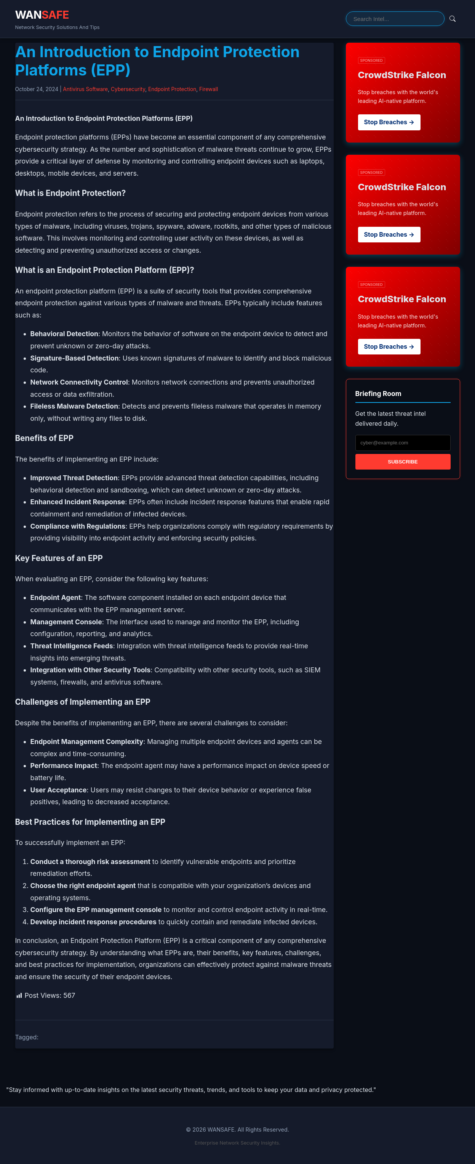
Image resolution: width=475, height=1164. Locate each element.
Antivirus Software (85, 89)
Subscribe (403, 462)
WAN (42, 14)
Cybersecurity (128, 89)
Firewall (208, 89)
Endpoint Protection (172, 89)
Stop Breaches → (389, 122)
